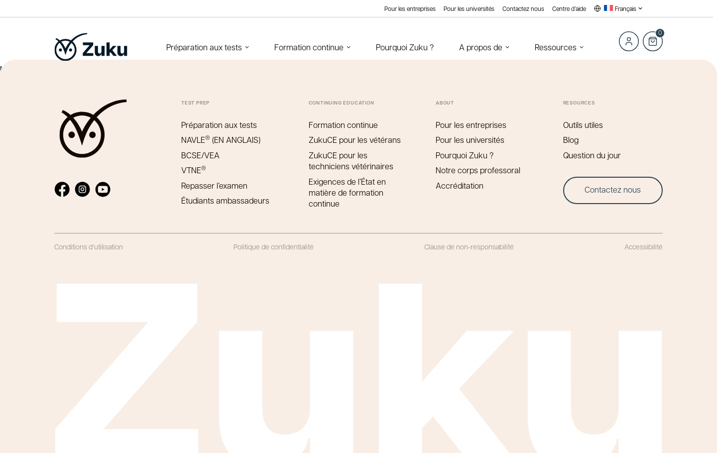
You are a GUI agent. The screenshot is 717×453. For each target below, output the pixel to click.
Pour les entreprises (410, 8)
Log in (629, 41)
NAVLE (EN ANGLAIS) (220, 139)
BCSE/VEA (200, 155)
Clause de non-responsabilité (469, 246)
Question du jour (592, 155)
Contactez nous (523, 8)
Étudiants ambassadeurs (225, 200)
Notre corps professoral (478, 170)
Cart (653, 35)
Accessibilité (643, 246)
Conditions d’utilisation (88, 246)
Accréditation (459, 185)
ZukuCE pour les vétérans (355, 139)
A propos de (480, 47)
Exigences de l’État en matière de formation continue (347, 192)
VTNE (193, 170)
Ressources (556, 47)
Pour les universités (469, 8)
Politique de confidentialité (274, 246)
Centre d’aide (569, 8)
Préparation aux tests (204, 47)
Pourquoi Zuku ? (405, 47)
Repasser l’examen (214, 185)
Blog (571, 139)
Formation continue (309, 47)
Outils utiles (583, 124)
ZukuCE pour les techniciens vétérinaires (351, 160)
